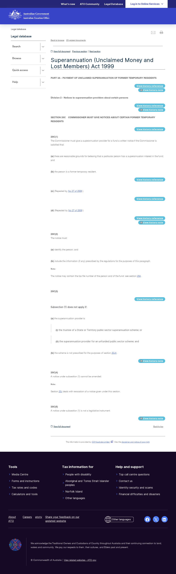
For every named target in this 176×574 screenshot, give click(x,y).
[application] (28, 64)
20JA (114, 353)
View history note (151, 90)
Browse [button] (29, 58)
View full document (62, 52)
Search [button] (29, 47)
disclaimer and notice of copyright (135, 442)
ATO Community (89, 4)
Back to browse (57, 40)
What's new (68, 4)
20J (60, 391)
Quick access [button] (29, 70)
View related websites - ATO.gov (80, 560)
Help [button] (29, 82)
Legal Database (113, 4)
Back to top (158, 427)
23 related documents (76, 40)
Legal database (21, 36)
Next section (94, 52)
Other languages (121, 519)
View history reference (150, 85)
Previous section (79, 52)
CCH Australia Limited (102, 442)
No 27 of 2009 (75, 191)
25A (139, 276)
